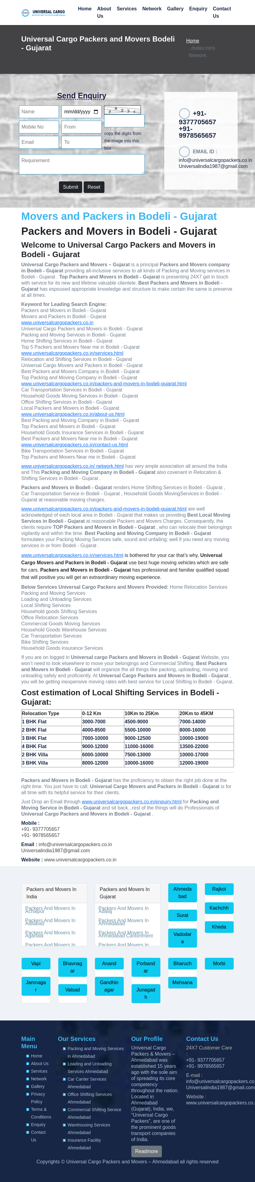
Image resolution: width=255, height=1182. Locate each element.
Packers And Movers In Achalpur (50, 910)
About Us (104, 12)
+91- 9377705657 (40, 829)
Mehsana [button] (183, 982)
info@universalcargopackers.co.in (215, 160)
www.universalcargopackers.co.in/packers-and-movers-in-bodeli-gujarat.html (104, 383)
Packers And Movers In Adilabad (50, 922)
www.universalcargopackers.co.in (57, 322)
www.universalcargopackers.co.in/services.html (72, 353)
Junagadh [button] (146, 993)
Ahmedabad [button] (182, 892)
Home (84, 8)
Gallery (175, 8)
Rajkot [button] (219, 889)
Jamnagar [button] (36, 986)
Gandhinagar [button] (109, 986)
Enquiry (198, 8)
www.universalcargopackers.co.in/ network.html (72, 466)
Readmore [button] (146, 1151)
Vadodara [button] (182, 938)
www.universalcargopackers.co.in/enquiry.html (132, 801)
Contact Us (222, 12)
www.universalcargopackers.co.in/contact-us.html (74, 444)
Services (127, 8)
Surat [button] (182, 915)
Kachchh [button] (218, 908)
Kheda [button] (219, 926)
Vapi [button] (36, 963)
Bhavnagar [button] (72, 967)
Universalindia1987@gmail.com (213, 166)
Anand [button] (109, 963)
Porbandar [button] (146, 967)
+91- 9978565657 (40, 835)
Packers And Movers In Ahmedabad (124, 922)
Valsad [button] (72, 989)
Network (152, 8)
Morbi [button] (219, 963)
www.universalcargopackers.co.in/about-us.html (73, 414)
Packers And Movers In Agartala (50, 934)
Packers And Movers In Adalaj (124, 910)
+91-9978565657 (197, 132)
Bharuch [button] (182, 963)
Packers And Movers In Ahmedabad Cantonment (126, 934)
